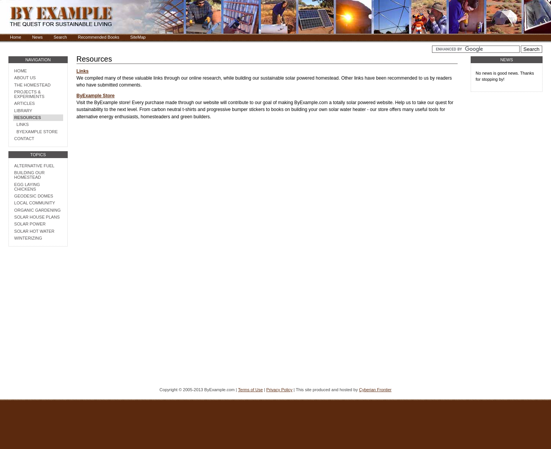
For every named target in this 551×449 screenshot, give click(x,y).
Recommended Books (98, 37)
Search (60, 37)
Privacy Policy (279, 389)
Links (83, 71)
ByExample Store (96, 95)
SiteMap (137, 37)
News (37, 37)
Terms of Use (250, 389)
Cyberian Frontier (375, 389)
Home (15, 37)
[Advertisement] (38, 337)
